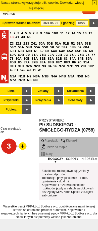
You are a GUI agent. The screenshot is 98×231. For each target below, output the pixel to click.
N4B (62, 76)
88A (43, 62)
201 (83, 66)
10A (47, 33)
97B (70, 66)
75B (81, 55)
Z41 (34, 43)
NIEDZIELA (89, 159)
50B (50, 43)
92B (37, 66)
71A (35, 55)
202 (91, 66)
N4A (54, 76)
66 (85, 51)
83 (66, 58)
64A (54, 51)
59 (79, 47)
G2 (29, 70)
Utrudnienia (75, 91)
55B (45, 47)
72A (51, 55)
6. (11, 70)
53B (88, 43)
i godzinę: (68, 23)
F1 (17, 70)
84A (73, 58)
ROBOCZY (55, 159)
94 (50, 66)
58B (73, 47)
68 (91, 51)
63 (47, 51)
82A (51, 58)
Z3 (12, 43)
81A (35, 58)
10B (55, 33)
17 (90, 33)
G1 (22, 70)
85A (89, 58)
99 (77, 66)
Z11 (18, 43)
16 (85, 33)
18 (12, 37)
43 (23, 37)
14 (73, 33)
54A (21, 47)
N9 (35, 80)
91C (21, 66)
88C (59, 62)
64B (62, 51)
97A (62, 66)
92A (29, 66)
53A (80, 43)
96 (55, 66)
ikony (47, 154)
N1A (13, 76)
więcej (79, 3)
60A (86, 47)
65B (78, 51)
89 (74, 62)
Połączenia (43, 100)
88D (67, 62)
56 (52, 47)
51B (66, 43)
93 (44, 66)
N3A (36, 76)
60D (29, 51)
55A (37, 47)
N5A (71, 76)
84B (81, 58)
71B (43, 55)
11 (62, 33)
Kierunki (69, 140)
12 (68, 33)
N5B (79, 76)
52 (73, 43)
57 (58, 47)
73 (66, 55)
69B (21, 55)
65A (70, 51)
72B (59, 55)
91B (13, 66)
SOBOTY (72, 159)
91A (86, 62)
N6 (87, 76)
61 (36, 51)
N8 (29, 80)
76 (87, 55)
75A (73, 55)
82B (59, 58)
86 (20, 62)
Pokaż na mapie (54, 147)
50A (42, 43)
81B (43, 58)
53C (13, 47)
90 (79, 62)
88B (51, 62)
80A (19, 58)
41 (17, 37)
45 (29, 37)
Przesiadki (49, 140)
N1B (21, 76)
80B (27, 58)
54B (29, 47)
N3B (45, 76)
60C (21, 51)
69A (13, 55)
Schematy (75, 100)
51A (58, 43)
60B (13, 51)
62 (41, 51)
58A (65, 47)
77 (93, 55)
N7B (21, 80)
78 (12, 58)
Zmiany (43, 91)
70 (28, 55)
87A (27, 62)
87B (35, 62)
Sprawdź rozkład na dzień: (21, 23)
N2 (29, 76)
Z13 (26, 43)
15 (79, 33)
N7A (13, 80)
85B (13, 62)
